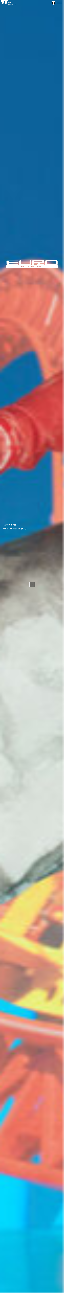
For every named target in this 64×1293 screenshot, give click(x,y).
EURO (32, 264)
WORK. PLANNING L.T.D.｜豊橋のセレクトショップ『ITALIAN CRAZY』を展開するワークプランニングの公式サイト (15, 2)
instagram (53, 3)
